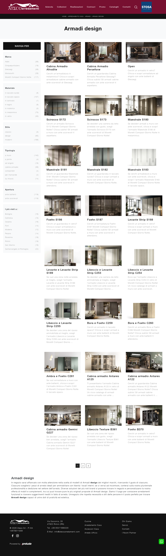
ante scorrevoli (11, 198)
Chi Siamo (127, 521)
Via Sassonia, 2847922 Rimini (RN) (55, 522)
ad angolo (9, 163)
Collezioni (61, 7)
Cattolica (9, 218)
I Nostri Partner (129, 533)
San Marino (10, 245)
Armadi (88, 16)
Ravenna (9, 237)
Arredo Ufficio (91, 533)
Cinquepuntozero (12, 65)
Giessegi (8, 69)
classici (8, 132)
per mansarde (11, 175)
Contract (91, 7)
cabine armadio (11, 167)
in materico (10, 108)
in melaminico (11, 112)
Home (64, 16)
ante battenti (10, 194)
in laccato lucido (12, 93)
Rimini (7, 241)
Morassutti (9, 73)
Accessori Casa (92, 529)
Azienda (49, 7)
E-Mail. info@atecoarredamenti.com (63, 531)
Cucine (88, 521)
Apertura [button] (9, 189)
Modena (8, 229)
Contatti (127, 7)
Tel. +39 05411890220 (57, 528)
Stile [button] (7, 127)
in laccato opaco (12, 97)
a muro (8, 155)
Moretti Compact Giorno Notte (18, 77)
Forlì (7, 226)
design (8, 136)
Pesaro (8, 233)
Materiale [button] (10, 88)
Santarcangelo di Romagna (16, 249)
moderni (8, 140)
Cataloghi (114, 7)
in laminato (9, 101)
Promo (102, 7)
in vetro (8, 116)
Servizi (125, 525)
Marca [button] (8, 57)
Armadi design (98, 16)
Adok (7, 61)
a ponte (8, 159)
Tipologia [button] (10, 150)
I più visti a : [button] (11, 209)
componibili (10, 171)
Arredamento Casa (75, 16)
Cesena (8, 222)
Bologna (8, 214)
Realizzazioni (76, 7)
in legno (8, 104)
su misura (9, 179)
